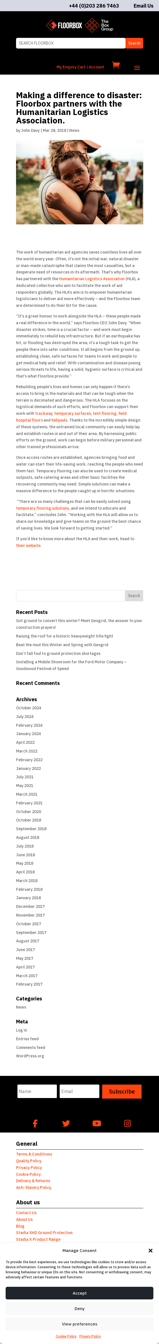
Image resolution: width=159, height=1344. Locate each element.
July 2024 (24, 716)
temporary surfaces (72, 413)
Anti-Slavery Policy (33, 1187)
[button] (150, 1250)
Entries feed (27, 1038)
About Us (24, 1219)
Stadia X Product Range (38, 1239)
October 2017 (28, 923)
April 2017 (25, 967)
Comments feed (30, 1047)
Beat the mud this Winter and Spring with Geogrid (62, 644)
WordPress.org (30, 1055)
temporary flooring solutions (42, 508)
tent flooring (105, 413)
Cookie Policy (66, 1336)
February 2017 (29, 984)
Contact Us (26, 1212)
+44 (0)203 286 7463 (94, 6)
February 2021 (29, 803)
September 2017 (31, 932)
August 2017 (27, 940)
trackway (43, 413)
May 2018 (24, 863)
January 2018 (28, 897)
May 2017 (24, 958)
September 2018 (31, 828)
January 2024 (28, 733)
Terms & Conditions (34, 1154)
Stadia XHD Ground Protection (44, 1232)
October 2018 (28, 820)
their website (28, 545)
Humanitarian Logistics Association (92, 278)
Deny (80, 1308)
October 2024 (28, 707)
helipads (59, 420)
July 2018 (24, 846)
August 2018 (27, 837)
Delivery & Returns (33, 1180)
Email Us (143, 6)
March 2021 (26, 794)
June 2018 (25, 854)
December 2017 (30, 906)
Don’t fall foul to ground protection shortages (58, 653)
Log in (21, 1030)
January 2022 (28, 768)
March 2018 (26, 880)
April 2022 (25, 742)
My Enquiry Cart (71, 67)
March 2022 (26, 751)
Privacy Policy (90, 1336)
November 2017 (30, 915)
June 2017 (25, 949)
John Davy (30, 130)
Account (96, 67)
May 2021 (24, 785)
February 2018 (29, 889)
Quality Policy (28, 1160)
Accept (80, 1293)
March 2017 (26, 975)
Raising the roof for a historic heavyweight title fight (64, 636)
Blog (20, 1226)
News (74, 130)
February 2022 (29, 759)
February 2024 (29, 725)
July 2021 (24, 776)
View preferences (79, 1324)
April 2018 (25, 871)
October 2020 (28, 811)
